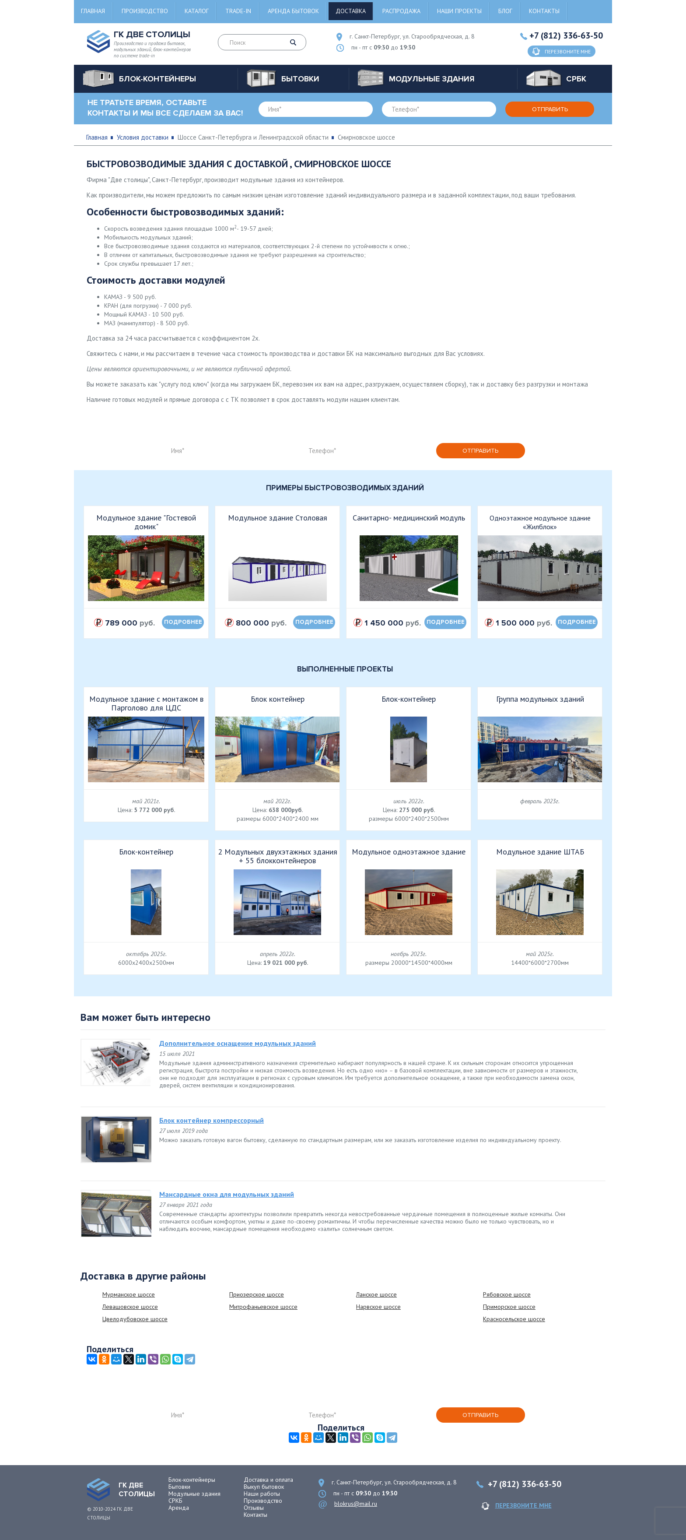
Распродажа (401, 11)
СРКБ (175, 1500)
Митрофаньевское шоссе (263, 1307)
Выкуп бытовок (264, 1486)
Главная (93, 11)
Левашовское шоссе (130, 1307)
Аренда (178, 1507)
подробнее (183, 622)
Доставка (351, 11)
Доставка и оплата (268, 1479)
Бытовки (179, 1486)
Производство (145, 11)
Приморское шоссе (509, 1307)
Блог (505, 11)
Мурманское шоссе (128, 1294)
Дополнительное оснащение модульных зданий (237, 1043)
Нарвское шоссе (378, 1307)
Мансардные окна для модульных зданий (226, 1194)
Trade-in (238, 11)
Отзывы (254, 1507)
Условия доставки (142, 137)
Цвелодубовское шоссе (135, 1319)
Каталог (197, 11)
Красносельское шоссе (514, 1319)
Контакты (544, 11)
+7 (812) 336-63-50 (566, 35)
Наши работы (262, 1493)
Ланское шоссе (376, 1294)
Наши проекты (459, 11)
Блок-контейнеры (191, 1479)
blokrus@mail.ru (355, 1504)
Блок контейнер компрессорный (211, 1120)
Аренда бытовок (293, 11)
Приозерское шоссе (256, 1294)
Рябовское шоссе (507, 1294)
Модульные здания (194, 1493)
